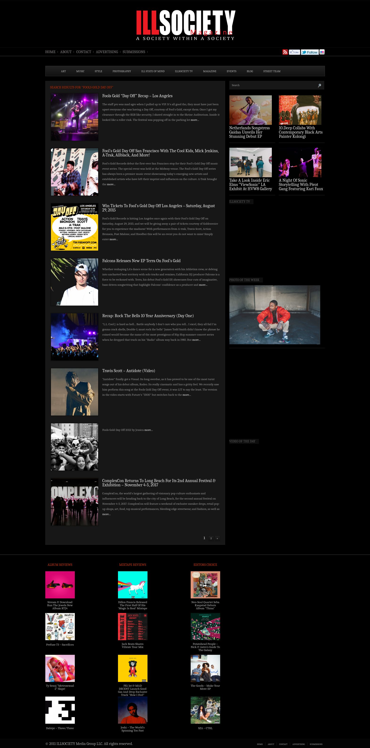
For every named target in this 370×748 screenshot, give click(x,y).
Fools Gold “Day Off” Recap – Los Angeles (137, 95)
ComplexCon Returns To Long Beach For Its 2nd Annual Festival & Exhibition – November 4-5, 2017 (159, 482)
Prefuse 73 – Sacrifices (60, 644)
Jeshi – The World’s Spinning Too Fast (132, 729)
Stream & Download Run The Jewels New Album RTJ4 (60, 605)
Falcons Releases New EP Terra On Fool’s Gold (141, 260)
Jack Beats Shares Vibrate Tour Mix (132, 645)
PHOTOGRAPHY (122, 71)
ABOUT (65, 52)
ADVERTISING (107, 52)
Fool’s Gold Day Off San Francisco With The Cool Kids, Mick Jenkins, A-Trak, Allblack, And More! (160, 153)
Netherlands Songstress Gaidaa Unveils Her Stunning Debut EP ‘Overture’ (249, 134)
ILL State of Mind (152, 71)
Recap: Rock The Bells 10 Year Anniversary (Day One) (148, 315)
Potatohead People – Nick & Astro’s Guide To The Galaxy (205, 647)
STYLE (98, 71)
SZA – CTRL (205, 728)
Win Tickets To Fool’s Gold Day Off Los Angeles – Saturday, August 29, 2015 (158, 208)
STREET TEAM (272, 71)
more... (195, 120)
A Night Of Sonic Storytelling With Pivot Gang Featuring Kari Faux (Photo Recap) (301, 187)
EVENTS (231, 71)
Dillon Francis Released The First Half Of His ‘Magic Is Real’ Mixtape (132, 605)
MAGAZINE (209, 71)
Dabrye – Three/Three (60, 728)
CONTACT (83, 52)
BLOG (250, 71)
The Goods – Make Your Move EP (205, 687)
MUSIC (80, 71)
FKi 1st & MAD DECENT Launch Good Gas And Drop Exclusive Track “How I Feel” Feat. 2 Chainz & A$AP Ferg (132, 693)
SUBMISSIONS (134, 52)
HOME (50, 52)
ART (63, 71)
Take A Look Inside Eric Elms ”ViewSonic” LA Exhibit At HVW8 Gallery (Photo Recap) (250, 187)
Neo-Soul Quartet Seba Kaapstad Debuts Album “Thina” (205, 605)
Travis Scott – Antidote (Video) (128, 370)
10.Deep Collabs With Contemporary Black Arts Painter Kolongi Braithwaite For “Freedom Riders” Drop (301, 136)
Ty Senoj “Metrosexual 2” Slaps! (60, 687)
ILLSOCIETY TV (184, 71)
